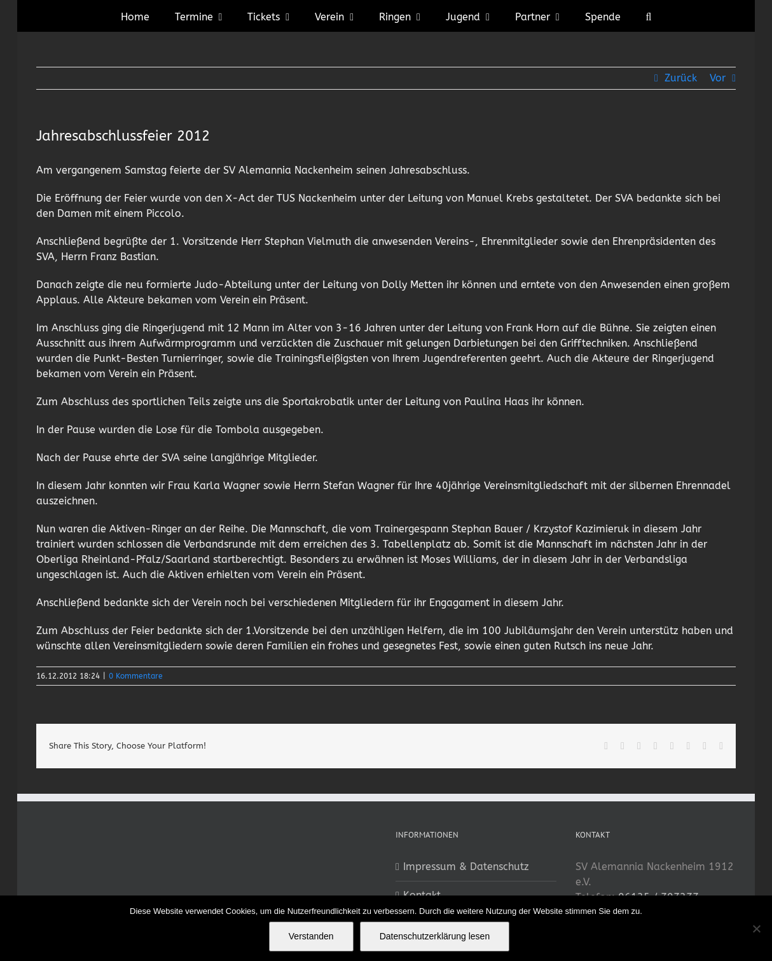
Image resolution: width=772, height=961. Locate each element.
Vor (718, 78)
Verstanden (311, 936)
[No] (756, 928)
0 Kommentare (136, 676)
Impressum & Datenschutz (466, 867)
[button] (649, 16)
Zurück (681, 78)
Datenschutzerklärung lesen (435, 936)
